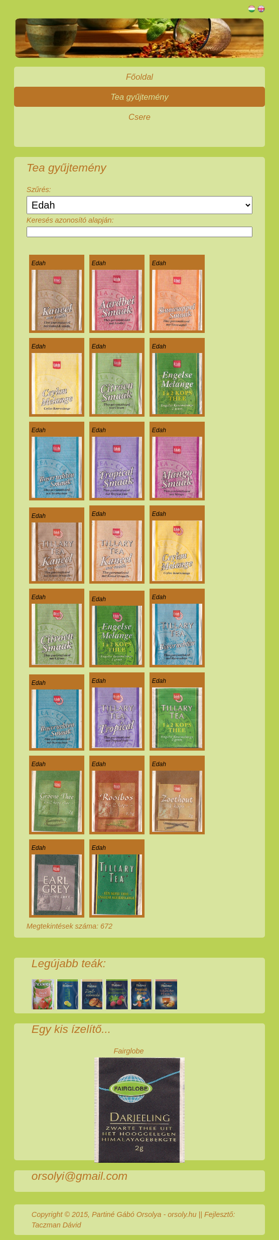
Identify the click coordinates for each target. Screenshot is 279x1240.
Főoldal (139, 76)
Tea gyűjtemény (139, 96)
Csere (139, 116)
